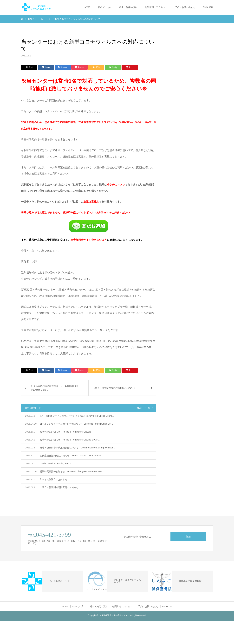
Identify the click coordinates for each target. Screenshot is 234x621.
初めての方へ (105, 7)
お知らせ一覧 (143, 408)
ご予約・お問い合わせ (184, 7)
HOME (87, 7)
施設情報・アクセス (155, 7)
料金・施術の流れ (128, 7)
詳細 (188, 536)
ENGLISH (208, 7)
